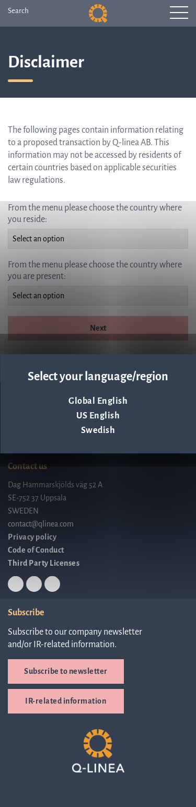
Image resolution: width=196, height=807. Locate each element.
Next (98, 328)
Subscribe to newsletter (66, 671)
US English (98, 415)
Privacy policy (32, 537)
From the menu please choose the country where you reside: (95, 213)
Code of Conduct (36, 550)
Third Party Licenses (43, 563)
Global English (98, 401)
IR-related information (65, 701)
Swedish (98, 430)
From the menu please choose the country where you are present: (95, 270)
